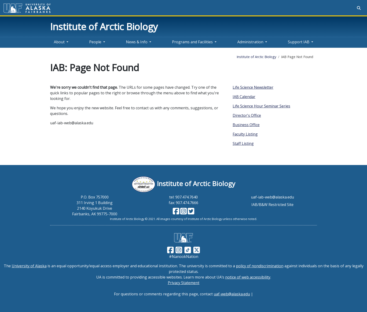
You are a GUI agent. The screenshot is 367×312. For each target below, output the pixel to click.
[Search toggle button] (358, 8)
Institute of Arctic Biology (104, 26)
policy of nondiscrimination (259, 265)
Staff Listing (243, 143)
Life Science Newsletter (253, 87)
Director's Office (247, 115)
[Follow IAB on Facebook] (176, 212)
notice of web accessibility (247, 277)
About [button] (59, 41)
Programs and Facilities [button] (192, 41)
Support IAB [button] (298, 41)
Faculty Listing (245, 134)
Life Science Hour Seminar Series (261, 106)
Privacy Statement (183, 282)
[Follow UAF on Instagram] (178, 249)
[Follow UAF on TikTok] (187, 249)
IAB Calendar (244, 96)
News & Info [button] (136, 41)
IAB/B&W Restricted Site (272, 204)
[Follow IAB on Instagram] (183, 212)
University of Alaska (29, 265)
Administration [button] (250, 41)
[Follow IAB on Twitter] (190, 212)
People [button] (95, 41)
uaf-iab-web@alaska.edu (272, 197)
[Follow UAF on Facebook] (170, 249)
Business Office (246, 124)
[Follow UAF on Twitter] (196, 249)
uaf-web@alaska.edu (232, 294)
